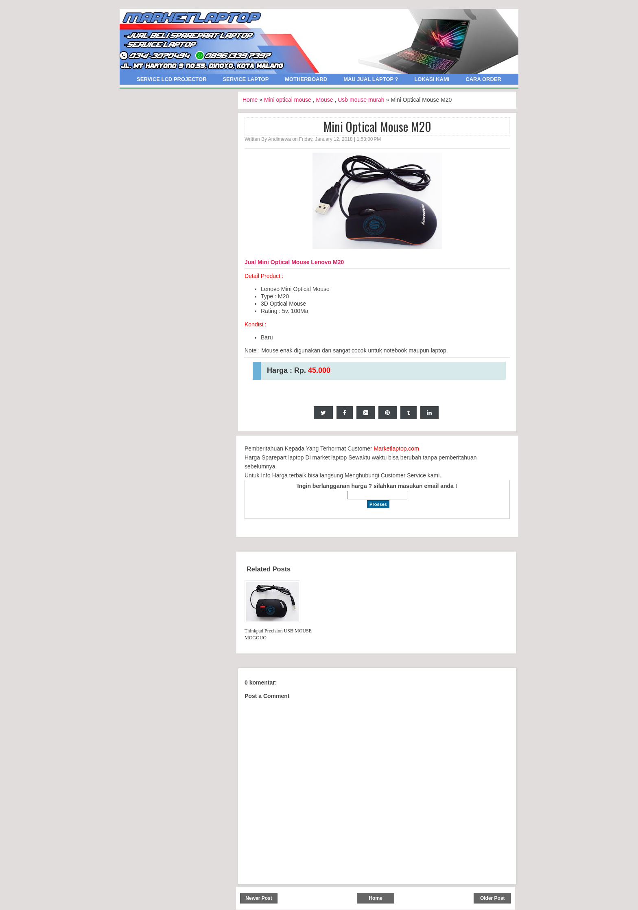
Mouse (324, 99)
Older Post (492, 898)
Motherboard (306, 79)
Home (250, 99)
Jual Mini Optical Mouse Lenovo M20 (294, 262)
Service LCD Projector (171, 79)
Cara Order (483, 79)
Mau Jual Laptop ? (370, 79)
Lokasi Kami (431, 79)
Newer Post (258, 898)
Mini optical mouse (287, 99)
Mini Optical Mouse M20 (377, 126)
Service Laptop (246, 79)
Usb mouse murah (361, 99)
